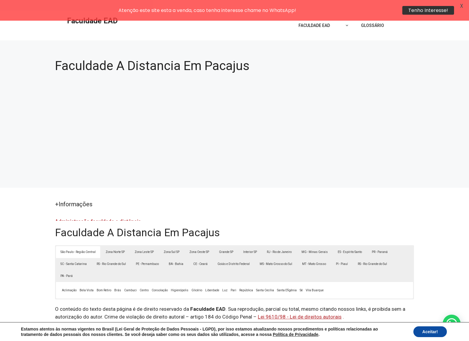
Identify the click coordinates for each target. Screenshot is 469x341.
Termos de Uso (317, 331)
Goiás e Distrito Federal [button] (233, 253)
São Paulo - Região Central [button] (78, 241)
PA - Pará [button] (66, 265)
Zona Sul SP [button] (171, 241)
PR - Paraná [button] (380, 241)
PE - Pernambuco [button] (147, 253)
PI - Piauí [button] (342, 253)
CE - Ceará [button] (200, 253)
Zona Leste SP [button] (144, 241)
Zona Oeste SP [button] (199, 241)
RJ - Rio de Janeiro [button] (279, 241)
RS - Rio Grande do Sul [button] (111, 253)
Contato (344, 331)
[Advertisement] (234, 115)
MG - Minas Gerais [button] (315, 241)
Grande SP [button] (226, 241)
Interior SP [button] (250, 241)
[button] (452, 324)
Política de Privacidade (276, 331)
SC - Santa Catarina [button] (73, 253)
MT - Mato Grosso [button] (314, 253)
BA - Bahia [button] (176, 253)
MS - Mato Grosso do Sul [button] (276, 253)
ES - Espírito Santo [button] (350, 241)
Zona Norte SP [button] (115, 241)
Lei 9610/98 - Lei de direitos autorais (300, 306)
